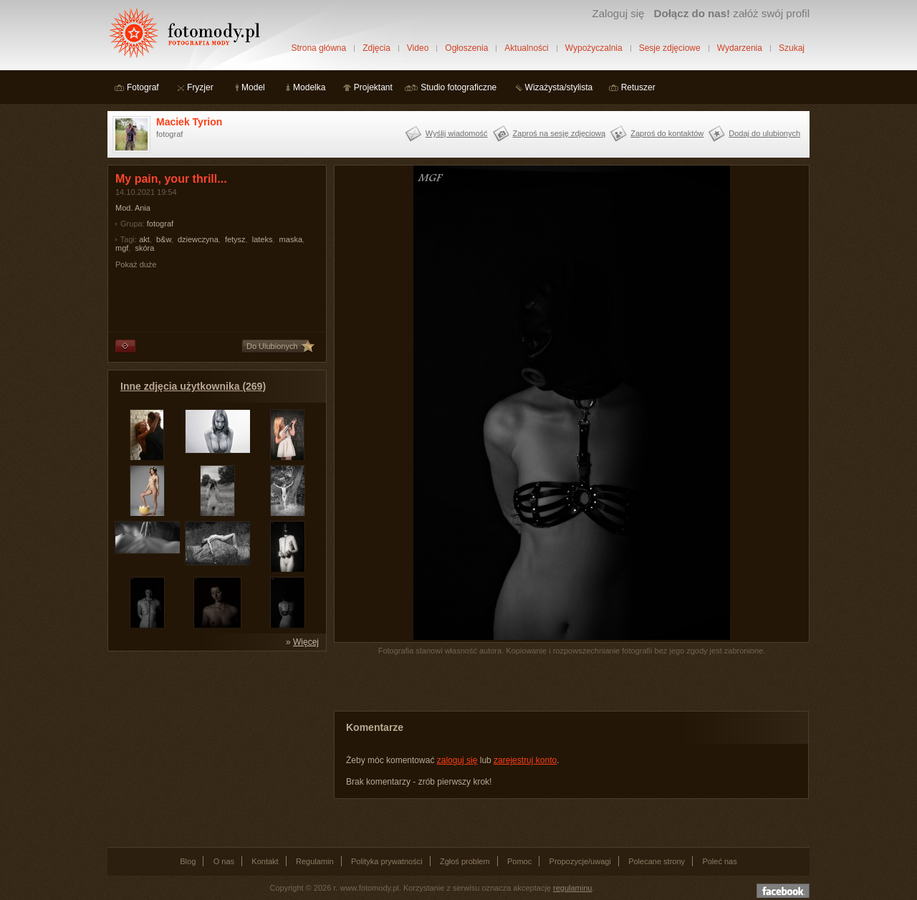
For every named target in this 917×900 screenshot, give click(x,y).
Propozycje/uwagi (580, 861)
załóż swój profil (732, 13)
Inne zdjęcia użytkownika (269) (193, 386)
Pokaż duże (135, 264)
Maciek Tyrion (189, 122)
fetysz (235, 239)
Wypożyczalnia (594, 48)
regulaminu (572, 888)
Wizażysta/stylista (559, 87)
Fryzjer (200, 87)
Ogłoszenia (466, 48)
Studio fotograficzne (458, 87)
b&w (163, 239)
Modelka (309, 87)
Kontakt (264, 861)
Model (253, 87)
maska (290, 239)
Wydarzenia (739, 48)
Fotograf (143, 87)
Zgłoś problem (465, 861)
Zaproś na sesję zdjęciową (559, 133)
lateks (262, 239)
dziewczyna (198, 239)
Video (417, 48)
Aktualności (526, 48)
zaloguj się (457, 760)
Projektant (373, 87)
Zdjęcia (376, 48)
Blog (188, 861)
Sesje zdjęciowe (670, 48)
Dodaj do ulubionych (764, 133)
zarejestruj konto (525, 760)
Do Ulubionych (272, 346)
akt (144, 239)
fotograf (160, 223)
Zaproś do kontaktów (667, 133)
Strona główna (318, 48)
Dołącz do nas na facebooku (783, 891)
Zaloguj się (618, 13)
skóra (144, 248)
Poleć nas (719, 861)
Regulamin (315, 861)
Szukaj (792, 48)
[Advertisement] (214, 748)
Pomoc (519, 861)
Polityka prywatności (387, 861)
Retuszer (638, 87)
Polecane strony (656, 861)
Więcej (306, 642)
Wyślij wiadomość (457, 133)
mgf (121, 248)
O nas (223, 861)
